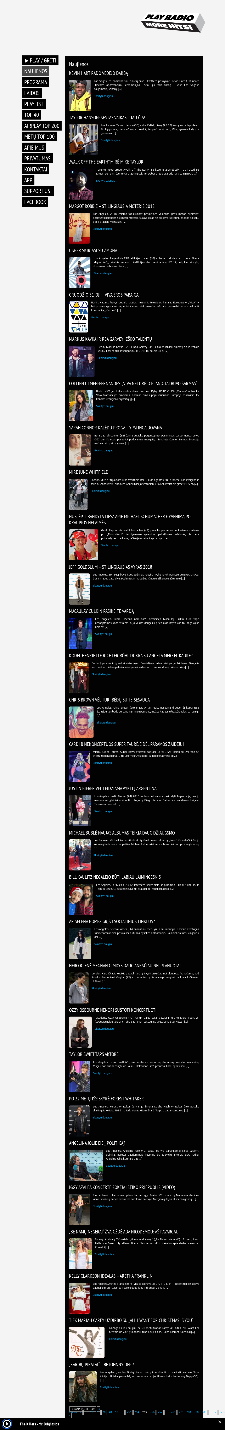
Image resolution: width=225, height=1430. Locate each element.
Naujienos (35, 71)
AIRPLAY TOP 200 (42, 126)
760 (173, 1412)
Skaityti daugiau (103, 96)
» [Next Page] (215, 1412)
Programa (35, 82)
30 (104, 1412)
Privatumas (37, 158)
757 (160, 1412)
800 (204, 1412)
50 (116, 1412)
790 (196, 1412)
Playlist (34, 104)
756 (152, 1412)
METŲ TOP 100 (39, 136)
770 (181, 1412)
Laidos (32, 93)
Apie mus (34, 147)
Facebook (35, 202)
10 (91, 1412)
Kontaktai (35, 169)
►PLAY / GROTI (40, 60)
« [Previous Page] (80, 1412)
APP (28, 180)
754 (137, 1412)
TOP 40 (31, 115)
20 (97, 1412)
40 (110, 1412)
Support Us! (38, 191)
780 (188, 1412)
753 (129, 1412)
